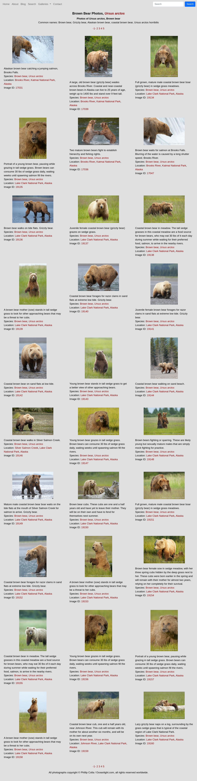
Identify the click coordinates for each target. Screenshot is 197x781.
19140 (84, 311)
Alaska (7, 83)
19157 (150, 679)
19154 (150, 595)
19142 (19, 395)
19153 (84, 601)
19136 (19, 239)
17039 (84, 109)
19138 (150, 254)
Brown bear (20, 76)
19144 (150, 395)
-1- (94, 28)
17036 (84, 169)
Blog (23, 4)
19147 (84, 463)
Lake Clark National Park (160, 93)
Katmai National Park (43, 80)
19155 (19, 683)
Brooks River (22, 80)
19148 (150, 459)
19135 (19, 186)
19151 (150, 519)
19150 (84, 527)
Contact (57, 4)
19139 (19, 329)
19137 (84, 243)
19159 (84, 751)
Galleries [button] (43, 4)
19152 (19, 597)
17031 (19, 87)
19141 (150, 329)
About (15, 4)
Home (6, 4)
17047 (150, 173)
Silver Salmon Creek (26, 447)
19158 (19, 757)
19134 (150, 97)
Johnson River (89, 743)
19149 (19, 523)
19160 (150, 743)
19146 (19, 455)
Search (32, 4)
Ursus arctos (115, 13)
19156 (84, 679)
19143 (84, 399)
